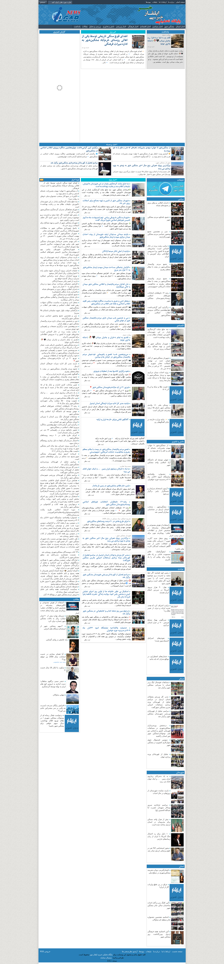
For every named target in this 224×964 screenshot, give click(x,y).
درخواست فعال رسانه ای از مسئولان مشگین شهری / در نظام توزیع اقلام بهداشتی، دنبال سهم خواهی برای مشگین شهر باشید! (52, 720)
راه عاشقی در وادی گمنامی (57, 640)
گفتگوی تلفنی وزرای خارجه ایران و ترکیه (112, 419)
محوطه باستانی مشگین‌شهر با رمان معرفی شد (59, 586)
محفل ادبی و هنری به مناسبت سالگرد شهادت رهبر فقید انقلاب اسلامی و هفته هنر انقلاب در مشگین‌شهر (106, 302)
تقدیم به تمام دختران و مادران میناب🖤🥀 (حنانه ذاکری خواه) (161, 42)
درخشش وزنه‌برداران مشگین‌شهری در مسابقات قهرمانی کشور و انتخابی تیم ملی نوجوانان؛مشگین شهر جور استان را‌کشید (159, 730)
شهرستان (180, 772)
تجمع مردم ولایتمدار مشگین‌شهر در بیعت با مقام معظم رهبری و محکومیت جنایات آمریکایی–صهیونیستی (106, 451)
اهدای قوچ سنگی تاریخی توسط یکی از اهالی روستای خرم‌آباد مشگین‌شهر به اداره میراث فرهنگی (104, 42)
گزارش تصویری (59, 32)
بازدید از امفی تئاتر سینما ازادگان (115, 251)
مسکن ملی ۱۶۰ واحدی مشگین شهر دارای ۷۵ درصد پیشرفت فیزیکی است (159, 407)
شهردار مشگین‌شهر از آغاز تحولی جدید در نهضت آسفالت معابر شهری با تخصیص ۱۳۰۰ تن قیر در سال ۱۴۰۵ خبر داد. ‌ (159, 363)
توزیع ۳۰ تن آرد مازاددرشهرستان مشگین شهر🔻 (109, 387)
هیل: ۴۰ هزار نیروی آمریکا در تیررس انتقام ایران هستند (158, 590)
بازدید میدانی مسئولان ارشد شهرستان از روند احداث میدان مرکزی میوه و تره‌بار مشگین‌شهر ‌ (106, 236)
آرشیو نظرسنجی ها (129, 951)
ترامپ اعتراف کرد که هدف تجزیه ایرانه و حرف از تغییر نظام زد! (159, 608)
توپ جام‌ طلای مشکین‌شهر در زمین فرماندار (110, 486)
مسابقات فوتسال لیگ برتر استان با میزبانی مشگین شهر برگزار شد (159, 685)
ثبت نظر (87, 196)
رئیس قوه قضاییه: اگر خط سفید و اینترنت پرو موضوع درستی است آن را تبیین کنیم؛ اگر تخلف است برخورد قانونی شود (159, 578)
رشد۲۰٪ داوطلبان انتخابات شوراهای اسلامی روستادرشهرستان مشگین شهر (106, 503)
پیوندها (148, 2)
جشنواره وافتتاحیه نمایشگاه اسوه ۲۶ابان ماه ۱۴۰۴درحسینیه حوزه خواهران (159, 477)
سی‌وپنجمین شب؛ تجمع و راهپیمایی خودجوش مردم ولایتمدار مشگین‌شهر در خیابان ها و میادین (106, 356)
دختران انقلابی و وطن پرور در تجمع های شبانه (60, 289)
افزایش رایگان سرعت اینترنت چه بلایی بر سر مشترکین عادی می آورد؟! (53, 708)
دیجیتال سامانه (106, 958)
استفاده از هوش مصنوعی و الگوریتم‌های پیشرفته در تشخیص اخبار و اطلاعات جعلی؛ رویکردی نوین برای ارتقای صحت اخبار (166, 530)
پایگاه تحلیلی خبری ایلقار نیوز (101, 955)
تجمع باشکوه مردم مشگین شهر (65, 294)
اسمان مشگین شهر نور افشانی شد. (63, 422)
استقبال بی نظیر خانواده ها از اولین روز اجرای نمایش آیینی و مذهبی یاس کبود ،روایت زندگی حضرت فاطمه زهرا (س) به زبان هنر (106, 594)
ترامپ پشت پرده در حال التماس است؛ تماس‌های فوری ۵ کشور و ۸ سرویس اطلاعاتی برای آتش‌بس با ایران (158, 251)
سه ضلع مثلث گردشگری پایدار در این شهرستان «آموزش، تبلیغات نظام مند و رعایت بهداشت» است (106, 185)
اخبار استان (180, 26)
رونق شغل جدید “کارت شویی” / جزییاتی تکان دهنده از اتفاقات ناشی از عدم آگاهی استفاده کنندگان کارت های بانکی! (166, 543)
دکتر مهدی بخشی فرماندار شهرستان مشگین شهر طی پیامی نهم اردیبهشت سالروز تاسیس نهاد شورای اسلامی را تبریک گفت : (59, 244)
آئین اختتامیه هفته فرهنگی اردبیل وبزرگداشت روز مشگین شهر (159, 934)
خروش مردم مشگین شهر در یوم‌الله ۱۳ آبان (60, 594)
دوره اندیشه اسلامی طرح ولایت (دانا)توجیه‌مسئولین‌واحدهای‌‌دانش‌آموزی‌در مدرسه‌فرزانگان (59, 512)
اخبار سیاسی (157, 26)
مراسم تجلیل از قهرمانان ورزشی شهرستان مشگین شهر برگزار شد (159, 713)
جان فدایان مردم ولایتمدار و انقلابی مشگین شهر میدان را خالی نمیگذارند (106, 285)
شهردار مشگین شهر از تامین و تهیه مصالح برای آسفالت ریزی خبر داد (159, 346)
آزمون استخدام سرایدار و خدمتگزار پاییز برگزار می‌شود (158, 491)
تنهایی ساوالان (59, 695)
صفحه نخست (177, 951)
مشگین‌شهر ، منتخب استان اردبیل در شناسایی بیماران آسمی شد (158, 509)
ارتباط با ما (162, 2)
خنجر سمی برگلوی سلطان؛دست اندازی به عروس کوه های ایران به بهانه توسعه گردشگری (53, 684)
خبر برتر (112, 32)
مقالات (84, 26)
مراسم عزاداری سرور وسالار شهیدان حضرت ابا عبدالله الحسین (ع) (159, 807)
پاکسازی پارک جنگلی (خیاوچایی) (65, 292)
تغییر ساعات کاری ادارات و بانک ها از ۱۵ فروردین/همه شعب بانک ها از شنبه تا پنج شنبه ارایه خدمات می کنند (59, 387)
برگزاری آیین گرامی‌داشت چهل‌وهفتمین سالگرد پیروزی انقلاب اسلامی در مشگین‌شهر (69, 149)
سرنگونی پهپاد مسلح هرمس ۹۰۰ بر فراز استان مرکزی (158, 622)
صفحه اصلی (180, 2)
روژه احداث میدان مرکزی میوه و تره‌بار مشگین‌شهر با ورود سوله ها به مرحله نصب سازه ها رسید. (59, 265)
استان (181, 866)
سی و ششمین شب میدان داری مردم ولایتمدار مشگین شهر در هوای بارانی (106, 319)
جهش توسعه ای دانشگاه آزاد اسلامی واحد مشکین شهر (159, 462)
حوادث (181, 569)
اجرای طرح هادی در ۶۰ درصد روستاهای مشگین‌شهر (108, 521)
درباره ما (171, 2)
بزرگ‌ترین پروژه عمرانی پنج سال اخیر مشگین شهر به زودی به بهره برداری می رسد (141, 167)
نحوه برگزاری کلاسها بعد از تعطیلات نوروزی (111, 371)
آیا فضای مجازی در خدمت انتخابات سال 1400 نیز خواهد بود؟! (53, 656)
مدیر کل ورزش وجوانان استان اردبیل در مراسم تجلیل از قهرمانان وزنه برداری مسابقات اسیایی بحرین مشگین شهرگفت (159, 702)
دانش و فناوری (108, 26)
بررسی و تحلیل (95, 26)
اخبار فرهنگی (133, 26)
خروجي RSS (45, 951)
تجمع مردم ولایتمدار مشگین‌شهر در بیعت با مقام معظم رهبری (159, 267)
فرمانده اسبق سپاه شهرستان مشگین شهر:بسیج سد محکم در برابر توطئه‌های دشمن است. (59, 456)
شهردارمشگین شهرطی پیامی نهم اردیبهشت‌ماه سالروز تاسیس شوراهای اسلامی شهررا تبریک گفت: (106, 219)
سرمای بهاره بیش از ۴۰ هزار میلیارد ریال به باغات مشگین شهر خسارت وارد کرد (53, 618)
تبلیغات (154, 2)
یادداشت (77, 26)
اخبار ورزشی (121, 26)
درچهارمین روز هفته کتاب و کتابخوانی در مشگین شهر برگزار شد (106, 612)
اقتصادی (180, 325)
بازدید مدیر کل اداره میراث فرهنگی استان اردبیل (109, 403)
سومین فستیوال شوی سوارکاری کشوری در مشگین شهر (159, 742)
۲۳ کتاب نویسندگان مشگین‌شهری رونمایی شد (60, 552)
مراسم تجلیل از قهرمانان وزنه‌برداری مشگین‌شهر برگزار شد (74, 163)
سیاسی (181, 199)
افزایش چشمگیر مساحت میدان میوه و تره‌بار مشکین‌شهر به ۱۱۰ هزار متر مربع (106, 269)
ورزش (181, 678)
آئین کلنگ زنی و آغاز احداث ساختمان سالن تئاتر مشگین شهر (159, 905)
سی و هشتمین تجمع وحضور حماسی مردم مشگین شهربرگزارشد (159, 234)
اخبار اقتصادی (145, 26)
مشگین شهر (169, 26)
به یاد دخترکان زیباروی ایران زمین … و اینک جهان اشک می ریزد (159, 779)
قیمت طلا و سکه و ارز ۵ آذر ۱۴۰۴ (65, 451)
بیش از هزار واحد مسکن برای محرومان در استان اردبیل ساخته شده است (159, 822)
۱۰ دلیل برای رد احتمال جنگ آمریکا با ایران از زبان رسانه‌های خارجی (159, 836)
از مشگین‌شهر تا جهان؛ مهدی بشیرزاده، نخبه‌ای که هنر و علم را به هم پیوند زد (141, 149)
